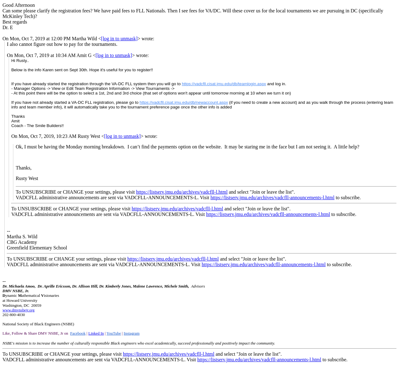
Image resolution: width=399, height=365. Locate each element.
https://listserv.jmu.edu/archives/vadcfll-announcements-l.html (272, 197)
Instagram (131, 333)
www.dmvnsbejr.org (18, 310)
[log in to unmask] (119, 38)
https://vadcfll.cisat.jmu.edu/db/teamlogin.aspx (224, 83)
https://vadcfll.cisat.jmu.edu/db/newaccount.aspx (184, 102)
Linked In (96, 333)
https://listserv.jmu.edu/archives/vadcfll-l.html (181, 192)
